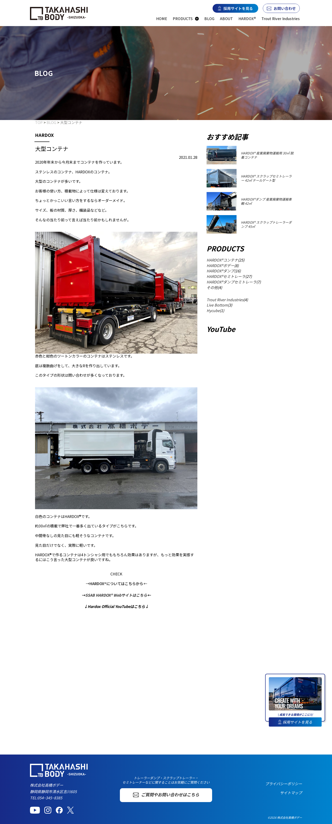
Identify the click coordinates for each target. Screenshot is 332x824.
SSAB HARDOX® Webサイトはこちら (116, 595)
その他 (212, 287)
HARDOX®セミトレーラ (226, 276)
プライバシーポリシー (283, 783)
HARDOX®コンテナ (222, 260)
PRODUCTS (183, 18)
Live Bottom (217, 305)
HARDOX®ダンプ (220, 271)
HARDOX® (247, 18)
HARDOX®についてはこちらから (116, 583)
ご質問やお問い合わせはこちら (166, 794)
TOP (39, 122)
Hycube (213, 310)
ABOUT (226, 18)
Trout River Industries (280, 18)
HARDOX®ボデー (220, 265)
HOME (161, 18)
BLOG (209, 18)
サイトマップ (291, 792)
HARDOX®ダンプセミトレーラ (231, 282)
